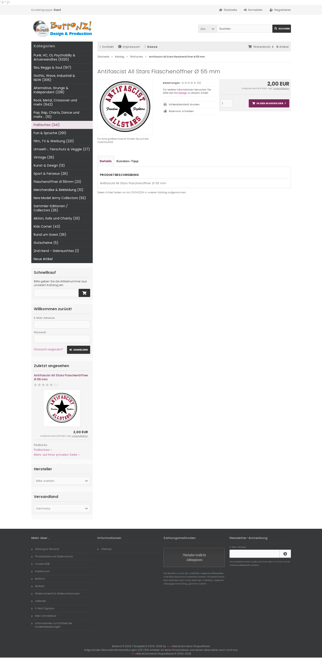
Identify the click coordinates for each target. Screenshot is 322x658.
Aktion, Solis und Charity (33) (57, 218)
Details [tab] (106, 161)
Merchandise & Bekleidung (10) (58, 189)
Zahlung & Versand (45, 549)
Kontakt (107, 47)
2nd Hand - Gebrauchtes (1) (56, 250)
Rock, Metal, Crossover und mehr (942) (55, 102)
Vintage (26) (44, 157)
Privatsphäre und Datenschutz (52, 556)
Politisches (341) (47, 125)
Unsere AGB (40, 564)
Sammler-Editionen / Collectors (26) (51, 208)
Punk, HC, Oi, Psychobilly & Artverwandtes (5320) (54, 57)
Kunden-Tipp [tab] (127, 161)
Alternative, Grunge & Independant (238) (51, 90)
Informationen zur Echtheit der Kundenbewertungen (51, 625)
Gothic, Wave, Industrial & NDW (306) (54, 77)
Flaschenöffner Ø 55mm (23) (57, 181)
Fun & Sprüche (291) (50, 133)
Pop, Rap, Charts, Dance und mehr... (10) (56, 114)
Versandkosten (281, 88)
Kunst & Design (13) (49, 165)
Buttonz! (38, 579)
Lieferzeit (38, 601)
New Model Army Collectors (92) (60, 198)
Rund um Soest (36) (50, 234)
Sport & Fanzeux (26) (51, 173)
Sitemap (104, 549)
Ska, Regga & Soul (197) (52, 67)
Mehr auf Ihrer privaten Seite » (57, 454)
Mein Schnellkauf (43, 616)
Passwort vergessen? (48, 349)
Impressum (129, 47)
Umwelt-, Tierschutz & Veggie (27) (62, 149)
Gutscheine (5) (46, 242)
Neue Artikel (43, 259)
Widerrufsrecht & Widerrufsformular (55, 593)
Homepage (180, 93)
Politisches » (43, 450)
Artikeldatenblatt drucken (184, 104)
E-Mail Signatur (42, 608)
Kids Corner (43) (47, 226)
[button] (207, 29)
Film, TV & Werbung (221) (54, 141)
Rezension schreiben (181, 111)
